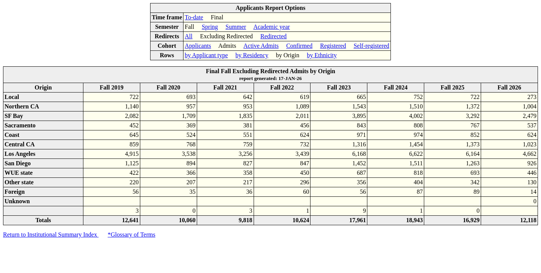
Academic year (271, 27)
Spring (210, 27)
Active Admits (261, 45)
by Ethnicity (322, 55)
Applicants (198, 45)
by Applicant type (206, 55)
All (188, 36)
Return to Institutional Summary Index (51, 234)
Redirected (273, 36)
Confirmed (299, 45)
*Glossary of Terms (131, 234)
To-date (194, 17)
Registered (333, 45)
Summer (236, 27)
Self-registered (371, 45)
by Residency (251, 55)
